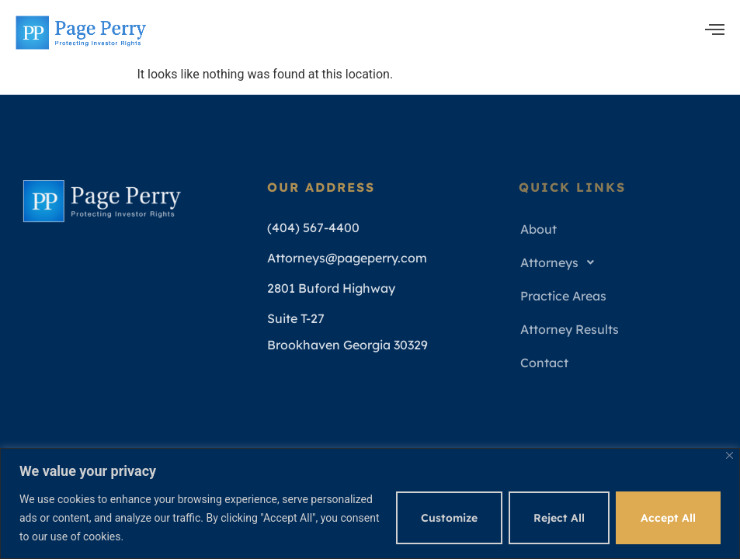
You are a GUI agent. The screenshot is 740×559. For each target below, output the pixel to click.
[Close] (729, 455)
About (538, 229)
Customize (449, 518)
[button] (620, 263)
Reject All (559, 518)
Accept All (668, 518)
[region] (370, 503)
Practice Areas (563, 296)
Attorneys (561, 262)
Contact (544, 362)
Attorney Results (569, 329)
